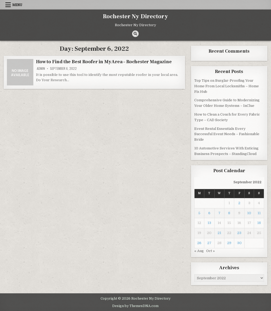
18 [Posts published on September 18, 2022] (259, 223)
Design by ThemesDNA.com (135, 306)
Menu (17, 5)
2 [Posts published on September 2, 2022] (239, 203)
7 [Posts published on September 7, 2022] (219, 213)
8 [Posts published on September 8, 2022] (229, 213)
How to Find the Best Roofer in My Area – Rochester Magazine (103, 62)
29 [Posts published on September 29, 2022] (229, 243)
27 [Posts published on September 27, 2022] (209, 243)
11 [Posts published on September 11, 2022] (259, 213)
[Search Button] (135, 33)
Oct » (210, 251)
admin (41, 68)
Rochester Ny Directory (135, 16)
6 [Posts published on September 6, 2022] (209, 213)
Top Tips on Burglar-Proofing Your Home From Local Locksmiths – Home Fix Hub (226, 86)
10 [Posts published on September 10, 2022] (249, 213)
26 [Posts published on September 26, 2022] (199, 243)
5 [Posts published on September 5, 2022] (199, 213)
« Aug (199, 251)
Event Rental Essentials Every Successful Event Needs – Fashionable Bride (226, 134)
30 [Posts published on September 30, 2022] (239, 243)
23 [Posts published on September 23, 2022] (239, 233)
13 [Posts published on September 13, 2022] (209, 223)
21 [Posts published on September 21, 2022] (219, 233)
